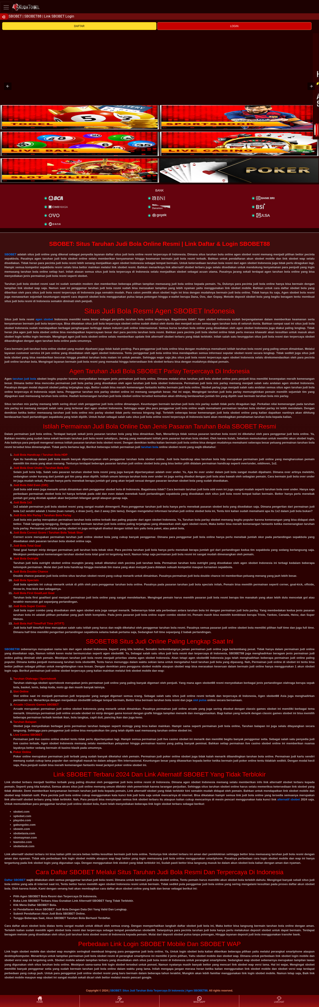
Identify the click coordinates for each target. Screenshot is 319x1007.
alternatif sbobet (288, 799)
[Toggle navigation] (6, 7)
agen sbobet (44, 319)
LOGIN (234, 26)
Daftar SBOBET (14, 880)
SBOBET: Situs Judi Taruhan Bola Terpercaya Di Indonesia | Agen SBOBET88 (159, 990)
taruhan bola (149, 447)
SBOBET (10, 254)
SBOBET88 (12, 649)
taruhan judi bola (24, 378)
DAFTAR (79, 26)
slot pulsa (199, 700)
